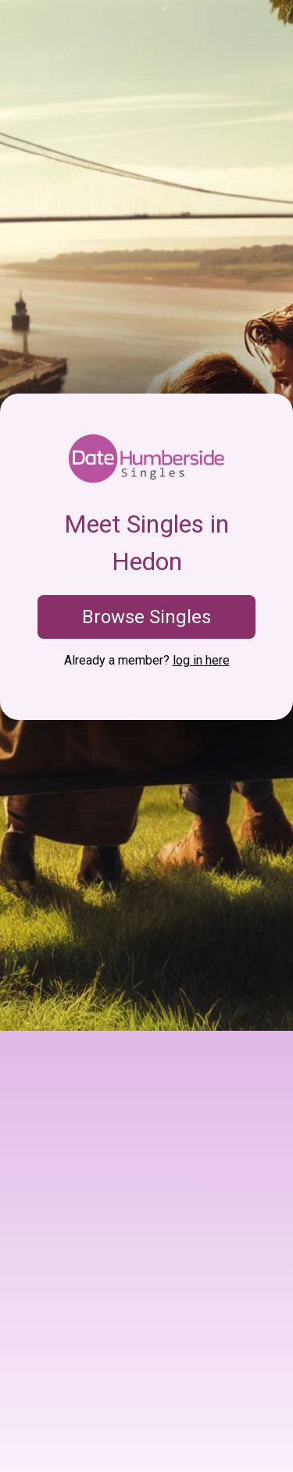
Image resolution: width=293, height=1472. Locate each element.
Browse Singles (146, 617)
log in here (201, 660)
